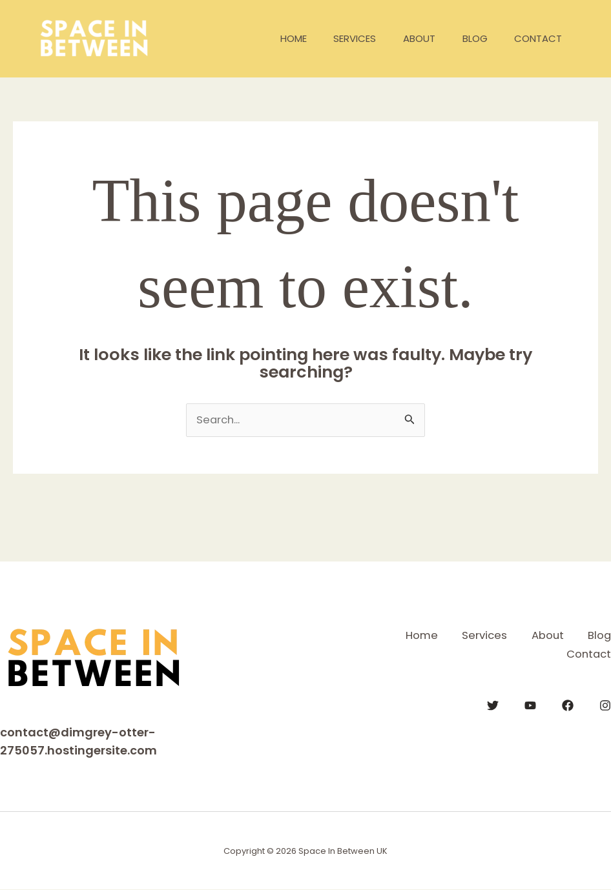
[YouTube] (530, 703)
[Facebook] (568, 703)
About (405, 38)
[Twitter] (493, 703)
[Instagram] (605, 703)
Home (269, 38)
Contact (535, 38)
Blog (466, 38)
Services (336, 38)
